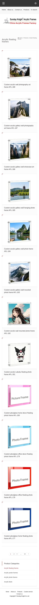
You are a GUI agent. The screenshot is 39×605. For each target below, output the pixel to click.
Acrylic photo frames (10, 577)
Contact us (18, 10)
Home (4, 10)
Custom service (28, 591)
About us (10, 10)
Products (26, 10)
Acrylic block (8, 582)
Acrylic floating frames (11, 568)
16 (25, 554)
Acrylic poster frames (11, 573)
